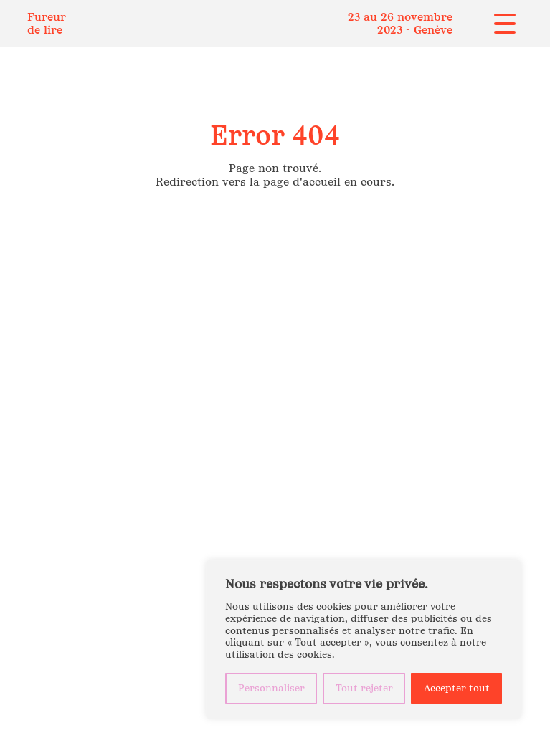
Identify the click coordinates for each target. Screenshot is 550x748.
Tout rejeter (364, 688)
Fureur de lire (46, 23)
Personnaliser (271, 688)
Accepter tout (457, 688)
